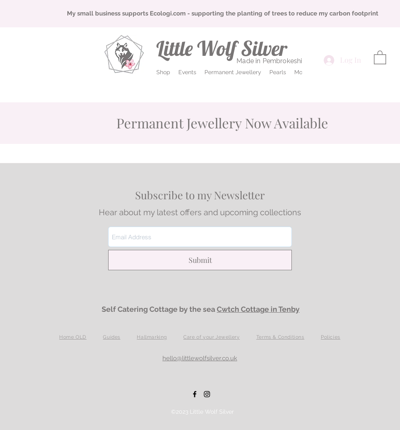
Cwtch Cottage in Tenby (258, 309)
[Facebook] (195, 394)
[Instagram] (207, 394)
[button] (163, 72)
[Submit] (200, 260)
